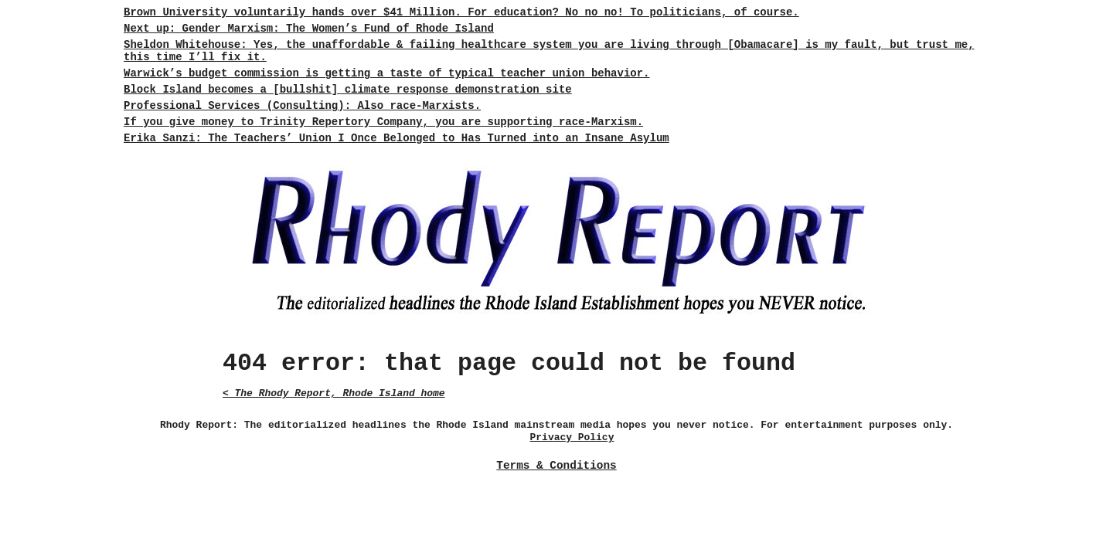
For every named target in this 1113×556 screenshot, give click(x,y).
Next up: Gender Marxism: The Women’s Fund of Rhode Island (309, 28)
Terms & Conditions (556, 465)
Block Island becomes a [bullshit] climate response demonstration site (348, 89)
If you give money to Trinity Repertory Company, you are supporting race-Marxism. (383, 122)
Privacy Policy (572, 437)
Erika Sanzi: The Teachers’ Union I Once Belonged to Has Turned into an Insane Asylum (396, 138)
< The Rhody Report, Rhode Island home (334, 393)
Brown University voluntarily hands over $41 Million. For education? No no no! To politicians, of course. (461, 12)
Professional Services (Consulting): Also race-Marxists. (302, 106)
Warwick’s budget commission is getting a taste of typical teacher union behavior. (387, 73)
